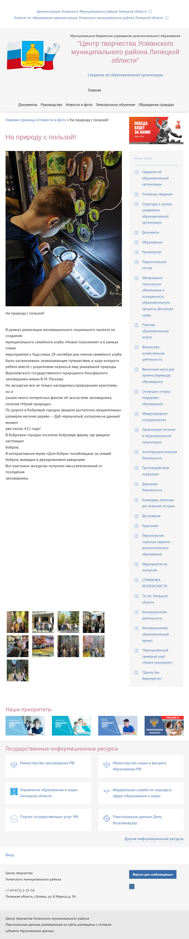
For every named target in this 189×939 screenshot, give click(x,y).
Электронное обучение (115, 104)
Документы (27, 104)
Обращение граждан (156, 104)
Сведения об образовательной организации (125, 74)
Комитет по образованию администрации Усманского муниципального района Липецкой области (88, 17)
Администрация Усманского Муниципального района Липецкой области (92, 11)
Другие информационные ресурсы (154, 838)
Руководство (51, 104)
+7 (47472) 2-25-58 (20, 890)
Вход (10, 854)
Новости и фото (79, 104)
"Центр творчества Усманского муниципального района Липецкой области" (125, 52)
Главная (94, 90)
